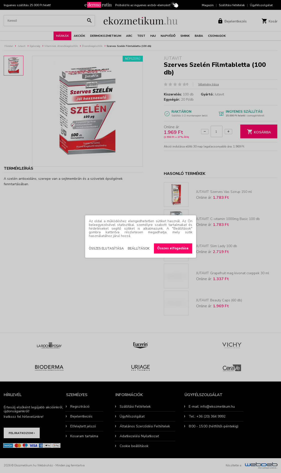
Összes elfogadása (172, 248)
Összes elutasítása (106, 248)
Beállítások (139, 248)
